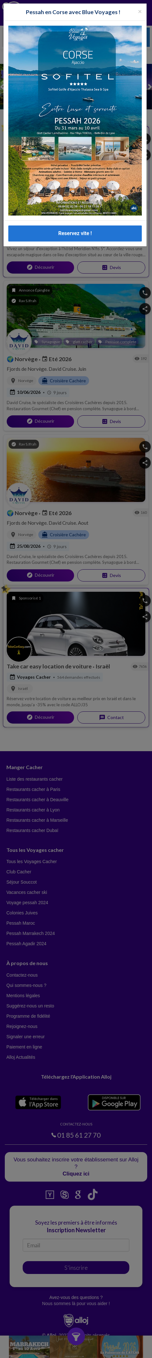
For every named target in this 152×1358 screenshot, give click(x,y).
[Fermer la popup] (140, 11)
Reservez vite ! (75, 233)
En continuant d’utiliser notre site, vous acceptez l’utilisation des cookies (57, 1350)
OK (118, 1350)
